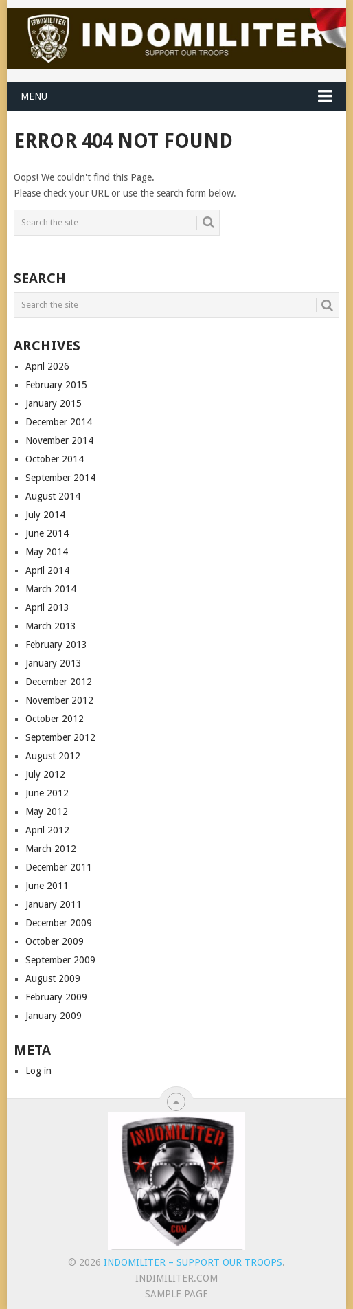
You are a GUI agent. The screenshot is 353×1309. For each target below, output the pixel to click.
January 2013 (53, 663)
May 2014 (46, 551)
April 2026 (47, 366)
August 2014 (52, 496)
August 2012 (52, 755)
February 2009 (56, 997)
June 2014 (47, 533)
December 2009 (58, 922)
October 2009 (54, 941)
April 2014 (47, 570)
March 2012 (50, 848)
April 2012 (47, 830)
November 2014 (59, 440)
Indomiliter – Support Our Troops (193, 1262)
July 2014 (45, 514)
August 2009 (52, 978)
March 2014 (50, 588)
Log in (38, 1070)
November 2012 (59, 700)
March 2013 (50, 625)
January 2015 (53, 403)
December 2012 (58, 681)
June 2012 (47, 792)
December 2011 (58, 867)
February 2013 (56, 644)
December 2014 (58, 421)
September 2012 (60, 737)
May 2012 (46, 811)
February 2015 (56, 384)
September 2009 (60, 959)
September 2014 (60, 477)
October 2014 (54, 459)
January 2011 (53, 904)
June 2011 (47, 885)
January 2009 (53, 1015)
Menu (34, 96)
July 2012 (45, 774)
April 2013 (47, 607)
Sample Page (176, 1293)
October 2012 (54, 718)
